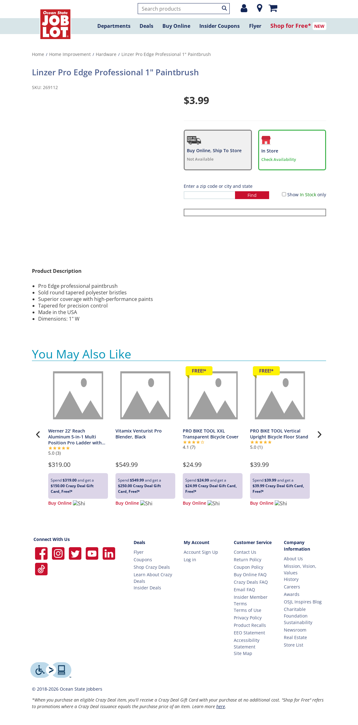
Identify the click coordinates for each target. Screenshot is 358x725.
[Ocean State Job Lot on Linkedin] (109, 553)
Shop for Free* (290, 25)
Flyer (255, 25)
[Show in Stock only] (284, 194)
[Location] (258, 8)
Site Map (243, 653)
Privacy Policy (248, 618)
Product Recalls (250, 625)
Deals (146, 25)
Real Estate (295, 637)
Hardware (106, 54)
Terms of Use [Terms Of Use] (247, 610)
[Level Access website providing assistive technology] (51, 670)
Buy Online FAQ (250, 575)
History (291, 579)
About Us (293, 559)
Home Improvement (70, 54)
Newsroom (295, 630)
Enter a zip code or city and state (218, 186)
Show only (306, 195)
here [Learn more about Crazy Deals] (220, 706)
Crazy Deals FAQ (251, 582)
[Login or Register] (244, 8)
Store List (293, 645)
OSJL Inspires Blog (303, 602)
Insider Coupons (219, 25)
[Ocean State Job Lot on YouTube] (92, 553)
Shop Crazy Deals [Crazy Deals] (152, 567)
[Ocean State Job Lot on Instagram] (58, 553)
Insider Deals (147, 588)
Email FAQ (244, 589)
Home (38, 54)
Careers (292, 587)
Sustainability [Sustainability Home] (298, 622)
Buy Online (176, 25)
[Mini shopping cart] (273, 7)
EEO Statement (249, 633)
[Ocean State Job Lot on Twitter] (75, 553)
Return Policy (247, 559)
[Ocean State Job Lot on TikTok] (41, 568)
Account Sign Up (201, 552)
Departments (113, 25)
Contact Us (245, 552)
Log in (190, 559)
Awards (291, 594)
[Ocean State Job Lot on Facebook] (41, 553)
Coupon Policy (248, 567)
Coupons (143, 559)
